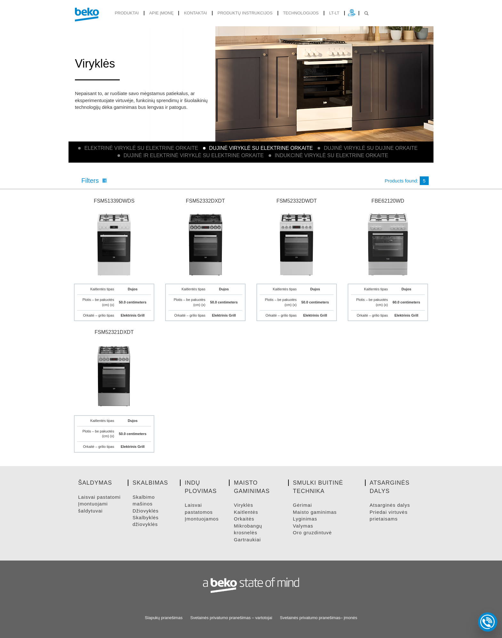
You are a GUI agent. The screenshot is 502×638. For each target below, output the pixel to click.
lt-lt (334, 13)
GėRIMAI (302, 505)
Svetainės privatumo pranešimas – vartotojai (231, 617)
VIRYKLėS (243, 505)
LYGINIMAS (305, 518)
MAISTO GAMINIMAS (315, 512)
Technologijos (301, 13)
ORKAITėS (244, 518)
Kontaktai (195, 13)
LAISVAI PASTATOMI (99, 497)
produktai (127, 13)
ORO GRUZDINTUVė (312, 532)
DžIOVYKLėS (146, 510)
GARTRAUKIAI (247, 539)
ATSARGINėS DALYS (390, 505)
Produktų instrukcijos (244, 13)
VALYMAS (303, 526)
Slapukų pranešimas (163, 617)
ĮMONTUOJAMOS (202, 518)
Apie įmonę (161, 13)
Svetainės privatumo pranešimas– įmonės (318, 617)
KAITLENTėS (246, 512)
